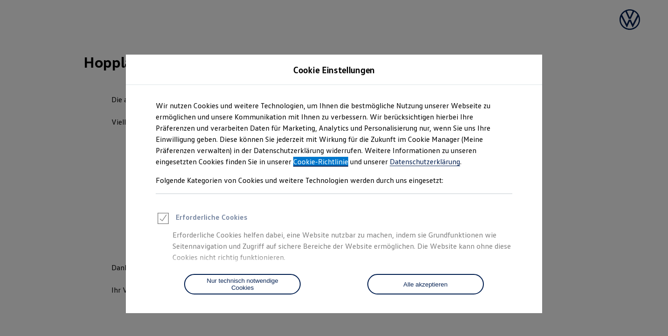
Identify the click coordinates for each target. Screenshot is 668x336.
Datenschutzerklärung (425, 161)
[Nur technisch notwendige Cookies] (242, 284)
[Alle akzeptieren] (425, 284)
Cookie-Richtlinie (320, 161)
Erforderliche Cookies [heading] (202, 219)
